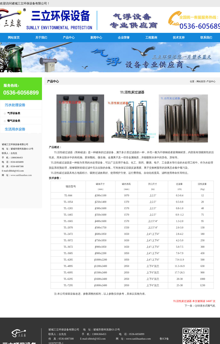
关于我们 (41, 37)
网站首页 (14, 37)
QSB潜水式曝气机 (205, 305)
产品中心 (69, 37)
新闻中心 (96, 37)
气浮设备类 (13, 113)
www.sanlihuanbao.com (21, 175)
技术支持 (179, 37)
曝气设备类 (13, 120)
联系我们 (206, 37)
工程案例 (151, 37)
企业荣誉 (124, 37)
